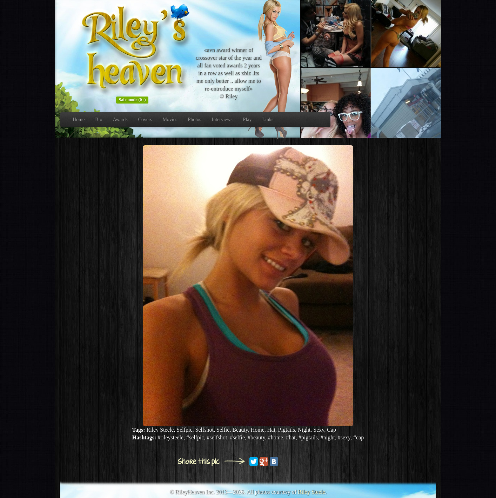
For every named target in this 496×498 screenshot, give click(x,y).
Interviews (222, 119)
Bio (98, 119)
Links (268, 119)
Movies (169, 119)
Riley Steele (311, 492)
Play (247, 119)
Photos (194, 119)
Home (79, 119)
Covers (145, 119)
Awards (120, 119)
